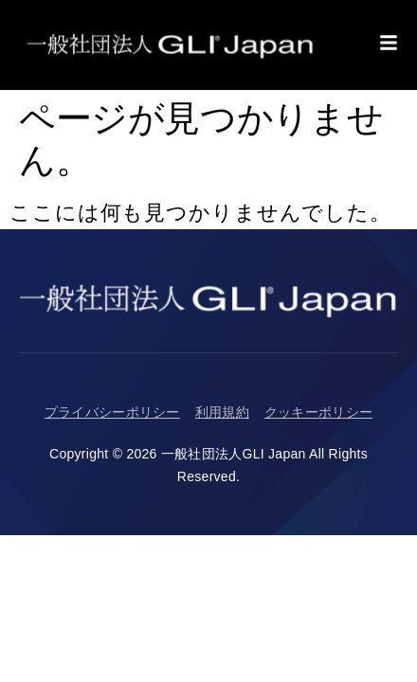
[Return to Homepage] (171, 45)
